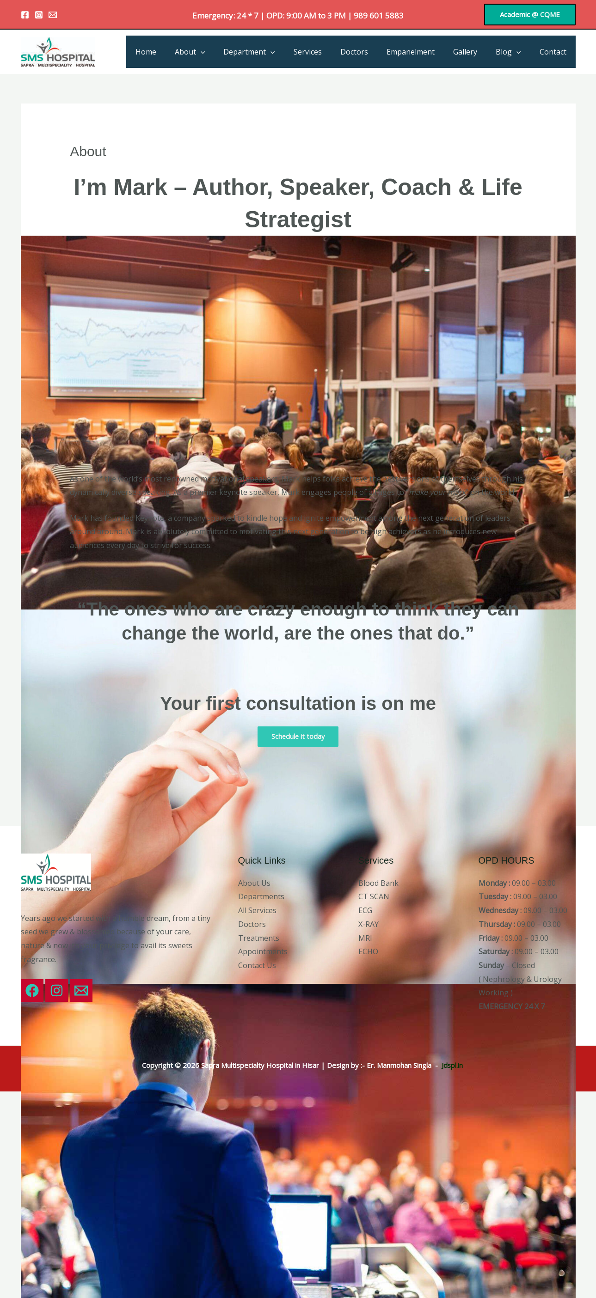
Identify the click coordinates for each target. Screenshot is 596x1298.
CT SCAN (373, 897)
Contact (554, 52)
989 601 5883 (379, 15)
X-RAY (368, 924)
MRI (365, 938)
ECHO (368, 952)
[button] (530, 14)
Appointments (263, 952)
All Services (257, 911)
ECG (365, 911)
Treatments (258, 938)
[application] (228, 52)
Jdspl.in (452, 1065)
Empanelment (423, 52)
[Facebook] (25, 15)
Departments (261, 897)
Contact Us (257, 966)
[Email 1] (53, 15)
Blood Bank (378, 883)
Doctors (371, 52)
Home (177, 52)
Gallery (474, 52)
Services (328, 52)
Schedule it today (298, 736)
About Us (254, 883)
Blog (514, 52)
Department (273, 52)
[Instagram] (39, 15)
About (218, 52)
